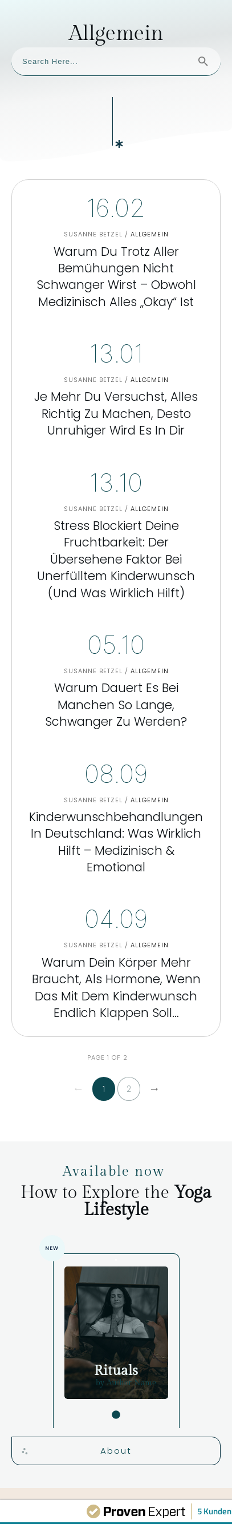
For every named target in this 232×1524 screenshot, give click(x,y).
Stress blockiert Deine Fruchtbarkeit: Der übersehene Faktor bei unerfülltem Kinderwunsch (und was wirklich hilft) (116, 482)
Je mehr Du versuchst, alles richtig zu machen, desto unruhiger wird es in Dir (116, 336)
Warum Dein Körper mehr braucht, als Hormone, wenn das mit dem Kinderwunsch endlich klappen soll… (116, 909)
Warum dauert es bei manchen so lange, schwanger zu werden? (116, 627)
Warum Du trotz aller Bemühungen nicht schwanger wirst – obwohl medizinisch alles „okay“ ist (116, 199)
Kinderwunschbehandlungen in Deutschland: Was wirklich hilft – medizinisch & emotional (116, 764)
